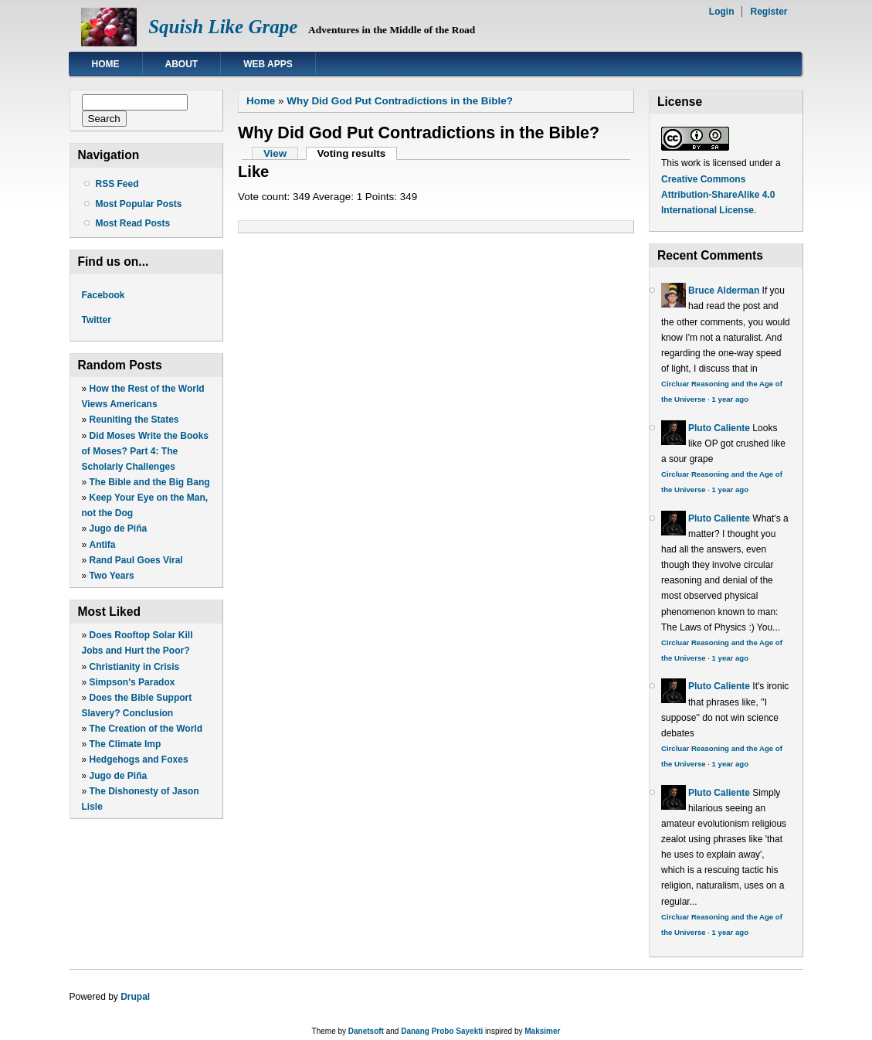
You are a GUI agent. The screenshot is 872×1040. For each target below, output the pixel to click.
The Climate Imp (125, 744)
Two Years (112, 575)
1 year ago (730, 399)
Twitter (96, 319)
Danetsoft (366, 1031)
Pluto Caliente (719, 428)
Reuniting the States (134, 419)
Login (722, 11)
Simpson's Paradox (132, 682)
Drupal (135, 996)
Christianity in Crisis (135, 666)
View (275, 153)
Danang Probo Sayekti (442, 1031)
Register (768, 11)
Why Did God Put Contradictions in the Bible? (400, 101)
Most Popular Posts (139, 204)
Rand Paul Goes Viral (136, 560)
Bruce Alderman (723, 290)
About (181, 64)
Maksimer (542, 1031)
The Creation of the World (146, 728)
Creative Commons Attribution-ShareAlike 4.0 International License (718, 195)
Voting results (357, 153)
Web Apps (268, 64)
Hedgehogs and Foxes (139, 759)
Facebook (103, 295)
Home (106, 64)
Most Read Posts (133, 223)
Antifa (103, 544)
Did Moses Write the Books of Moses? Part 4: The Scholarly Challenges (145, 451)
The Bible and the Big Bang (150, 482)
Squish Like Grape (222, 26)
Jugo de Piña (119, 528)
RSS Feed (117, 183)
